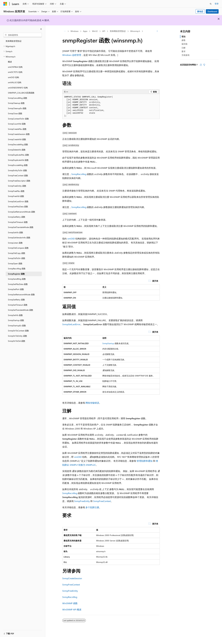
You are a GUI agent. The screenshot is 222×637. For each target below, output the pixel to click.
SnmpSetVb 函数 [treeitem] (15, 315)
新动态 (200, 11)
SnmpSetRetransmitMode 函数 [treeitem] (21, 294)
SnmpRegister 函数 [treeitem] (16, 273)
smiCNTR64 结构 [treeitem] (15, 67)
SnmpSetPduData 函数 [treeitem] (18, 284)
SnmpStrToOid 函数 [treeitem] (16, 341)
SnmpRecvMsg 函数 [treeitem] (16, 268)
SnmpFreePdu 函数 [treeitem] (16, 191)
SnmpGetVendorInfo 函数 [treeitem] (19, 237)
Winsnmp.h (135, 31)
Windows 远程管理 (71, 54)
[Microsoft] (5, 4)
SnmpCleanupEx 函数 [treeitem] (17, 108)
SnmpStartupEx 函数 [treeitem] (17, 325)
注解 (183, 47)
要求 (183, 51)
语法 (183, 36)
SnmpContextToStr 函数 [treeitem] (18, 118)
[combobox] (22, 35)
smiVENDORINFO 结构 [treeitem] (18, 87)
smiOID (71, 238)
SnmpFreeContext (102, 501)
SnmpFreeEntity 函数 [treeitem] (17, 185)
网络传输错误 (92, 402)
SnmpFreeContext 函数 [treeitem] (18, 175)
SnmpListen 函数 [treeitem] (15, 242)
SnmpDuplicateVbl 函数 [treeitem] (18, 160)
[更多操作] (157, 31)
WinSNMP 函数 (70, 603)
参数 (183, 40)
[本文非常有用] (200, 64)
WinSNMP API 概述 (71, 609)
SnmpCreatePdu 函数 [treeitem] (17, 129)
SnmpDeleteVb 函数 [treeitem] (16, 149)
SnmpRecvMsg (78, 174)
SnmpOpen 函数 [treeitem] (15, 263)
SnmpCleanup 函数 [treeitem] (16, 103)
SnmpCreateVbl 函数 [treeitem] (17, 139)
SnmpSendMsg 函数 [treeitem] (17, 279)
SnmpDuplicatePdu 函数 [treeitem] (18, 154)
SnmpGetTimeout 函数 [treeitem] (18, 222)
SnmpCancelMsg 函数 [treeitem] (17, 98)
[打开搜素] (211, 3)
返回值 (184, 44)
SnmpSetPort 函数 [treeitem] (16, 289)
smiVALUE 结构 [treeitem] (14, 82)
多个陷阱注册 (92, 507)
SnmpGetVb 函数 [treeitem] (15, 232)
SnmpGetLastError (71, 324)
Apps (85, 31)
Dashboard (212, 11)
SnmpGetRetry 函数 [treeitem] (16, 216)
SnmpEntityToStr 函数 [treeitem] (17, 170)
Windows (74, 31)
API (103, 31)
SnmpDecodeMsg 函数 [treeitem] (18, 144)
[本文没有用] (204, 64)
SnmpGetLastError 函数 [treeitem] (18, 201)
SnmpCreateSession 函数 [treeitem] (19, 134)
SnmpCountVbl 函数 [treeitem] (17, 123)
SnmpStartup (108, 343)
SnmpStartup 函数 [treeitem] (16, 320)
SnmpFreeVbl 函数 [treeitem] (16, 196)
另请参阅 (185, 55)
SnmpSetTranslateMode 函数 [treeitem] (20, 310)
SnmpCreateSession (72, 578)
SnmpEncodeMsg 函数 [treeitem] (18, 165)
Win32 (95, 31)
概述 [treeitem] (10, 61)
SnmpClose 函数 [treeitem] (15, 113)
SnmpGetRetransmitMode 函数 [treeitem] (21, 211)
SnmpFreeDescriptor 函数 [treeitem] (19, 180)
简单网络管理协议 (118, 31)
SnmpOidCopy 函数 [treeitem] (16, 253)
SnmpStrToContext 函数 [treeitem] (18, 330)
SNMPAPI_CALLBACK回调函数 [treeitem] (21, 92)
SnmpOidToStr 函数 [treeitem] (16, 258)
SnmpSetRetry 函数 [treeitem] (16, 299)
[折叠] (41, 29)
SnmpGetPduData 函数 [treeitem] (18, 206)
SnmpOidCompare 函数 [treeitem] (18, 248)
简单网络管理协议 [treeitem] (14, 41)
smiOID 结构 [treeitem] (13, 77)
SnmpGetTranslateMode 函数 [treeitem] (20, 227)
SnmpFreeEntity (82, 501)
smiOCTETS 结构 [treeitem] (15, 72)
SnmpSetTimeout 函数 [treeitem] (17, 304)
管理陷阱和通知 (144, 460)
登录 (217, 3)
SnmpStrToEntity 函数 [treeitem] (17, 336)
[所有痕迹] (64, 31)
